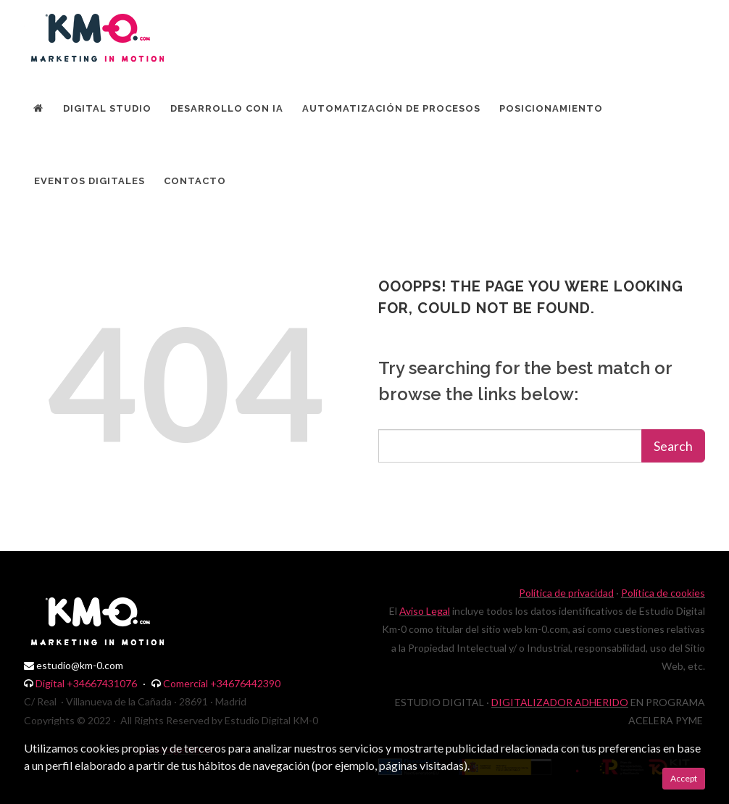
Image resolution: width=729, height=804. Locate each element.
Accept (683, 778)
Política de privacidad (566, 593)
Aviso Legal (424, 611)
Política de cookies (663, 593)
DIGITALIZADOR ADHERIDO (559, 702)
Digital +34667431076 (86, 683)
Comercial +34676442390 (221, 683)
